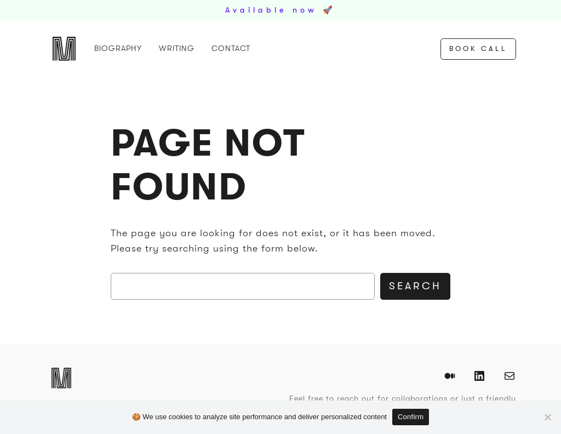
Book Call (478, 48)
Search (415, 286)
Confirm (410, 417)
